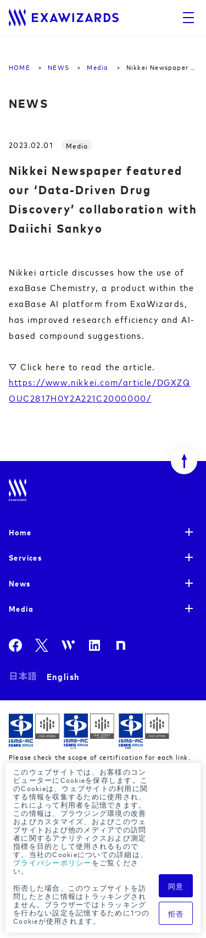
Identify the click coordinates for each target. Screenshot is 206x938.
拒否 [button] (176, 913)
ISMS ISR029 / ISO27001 (34, 731)
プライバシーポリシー (52, 862)
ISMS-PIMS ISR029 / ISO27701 (144, 731)
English (63, 676)
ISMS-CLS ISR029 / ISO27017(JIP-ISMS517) (89, 731)
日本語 (23, 676)
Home (20, 531)
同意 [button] (176, 886)
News (20, 583)
